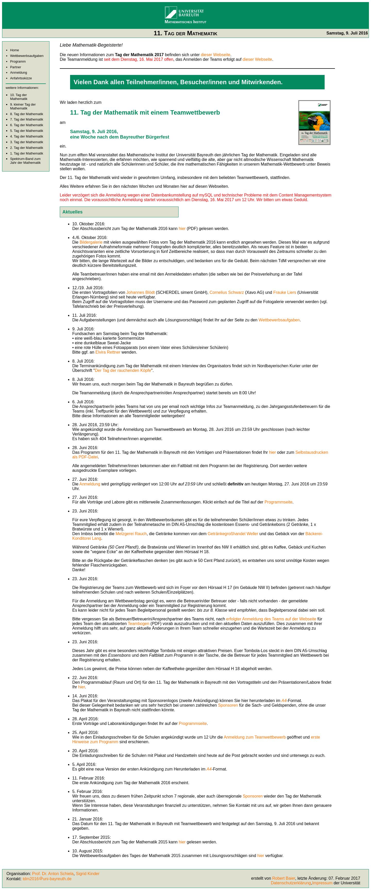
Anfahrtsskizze (21, 78)
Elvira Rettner (107, 352)
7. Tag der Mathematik (26, 119)
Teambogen (138, 623)
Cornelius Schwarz (226, 292)
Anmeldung (18, 72)
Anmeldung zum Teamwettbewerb (255, 737)
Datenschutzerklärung (291, 883)
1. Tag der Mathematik (26, 153)
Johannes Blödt (140, 292)
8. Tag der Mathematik (26, 114)
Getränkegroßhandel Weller (233, 534)
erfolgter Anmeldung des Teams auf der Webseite (271, 619)
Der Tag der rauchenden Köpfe (123, 370)
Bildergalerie (91, 242)
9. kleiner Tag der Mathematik (23, 106)
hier (182, 228)
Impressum (322, 883)
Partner (15, 67)
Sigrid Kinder (87, 873)
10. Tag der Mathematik (18, 97)
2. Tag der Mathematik (26, 148)
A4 (284, 700)
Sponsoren (228, 705)
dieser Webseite (215, 55)
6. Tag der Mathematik (26, 125)
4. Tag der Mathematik (26, 136)
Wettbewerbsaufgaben (27, 56)
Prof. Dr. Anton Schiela (53, 873)
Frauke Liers (284, 292)
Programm (18, 61)
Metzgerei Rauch (131, 534)
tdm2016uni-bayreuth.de (47, 879)
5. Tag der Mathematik (26, 131)
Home (14, 50)
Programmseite (278, 502)
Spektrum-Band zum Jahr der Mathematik (25, 161)
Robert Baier (283, 878)
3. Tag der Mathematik (26, 142)
